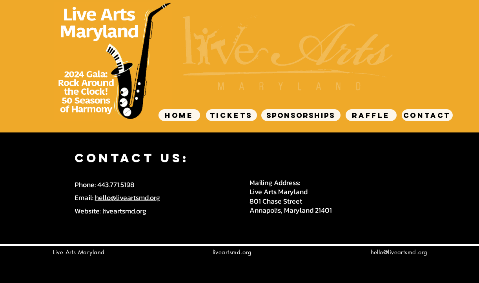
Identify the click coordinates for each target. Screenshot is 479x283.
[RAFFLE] (371, 115)
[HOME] (179, 115)
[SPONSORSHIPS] (301, 115)
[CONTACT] (427, 115)
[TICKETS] (231, 115)
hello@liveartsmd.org (127, 197)
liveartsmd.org (124, 211)
